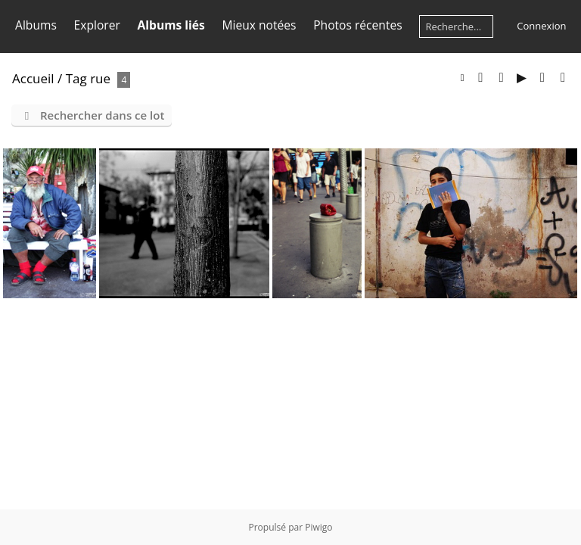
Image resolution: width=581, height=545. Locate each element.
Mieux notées (259, 25)
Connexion (541, 26)
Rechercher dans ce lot (102, 115)
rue (100, 78)
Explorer (97, 25)
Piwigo (318, 527)
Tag (76, 78)
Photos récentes (357, 25)
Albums (36, 25)
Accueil (33, 78)
